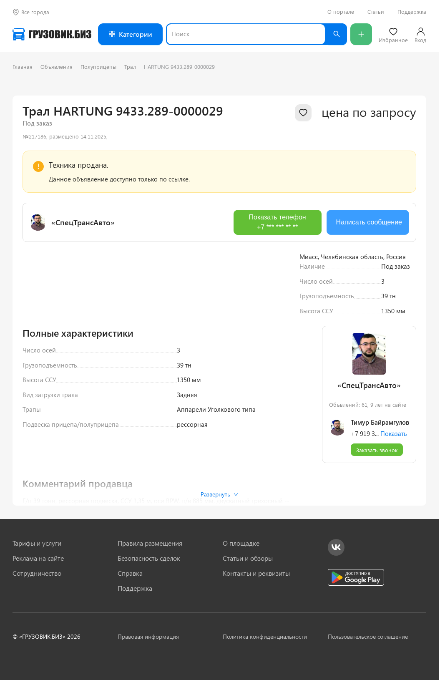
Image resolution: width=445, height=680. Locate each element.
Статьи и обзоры (248, 558)
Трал (130, 66)
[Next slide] (277, 352)
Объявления (56, 66)
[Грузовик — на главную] (52, 34)
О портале (340, 11)
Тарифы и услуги (37, 543)
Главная (23, 66)
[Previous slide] (35, 352)
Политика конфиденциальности (265, 636)
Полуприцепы (98, 66)
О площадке (241, 543)
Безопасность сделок (149, 558)
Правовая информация (148, 636)
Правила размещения (150, 543)
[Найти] (336, 34)
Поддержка (411, 11)
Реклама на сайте (38, 558)
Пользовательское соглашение (368, 636)
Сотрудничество (37, 573)
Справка (130, 573)
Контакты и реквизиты (256, 573)
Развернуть (219, 494)
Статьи (375, 11)
